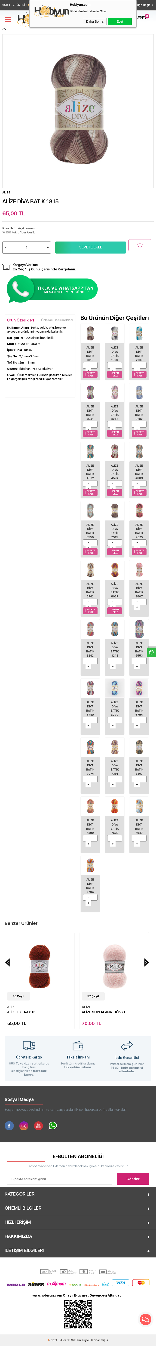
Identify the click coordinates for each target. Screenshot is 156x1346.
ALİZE (12, 1007)
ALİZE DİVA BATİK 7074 (90, 767)
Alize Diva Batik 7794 (90, 886)
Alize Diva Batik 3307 (139, 767)
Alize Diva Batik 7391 (115, 767)
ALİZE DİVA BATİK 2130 (139, 354)
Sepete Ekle (90, 247)
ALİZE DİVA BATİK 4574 (115, 472)
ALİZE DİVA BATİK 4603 (139, 472)
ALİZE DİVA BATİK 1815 (90, 354)
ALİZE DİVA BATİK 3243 (115, 649)
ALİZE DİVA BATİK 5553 (139, 649)
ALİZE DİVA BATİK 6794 (139, 708)
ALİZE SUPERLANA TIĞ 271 (103, 1012)
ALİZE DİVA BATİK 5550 (90, 531)
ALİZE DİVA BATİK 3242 (90, 649)
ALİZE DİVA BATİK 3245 (115, 413)
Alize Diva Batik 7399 (90, 827)
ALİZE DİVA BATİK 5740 (90, 708)
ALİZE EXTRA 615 (21, 1012)
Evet (119, 21)
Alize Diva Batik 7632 (115, 827)
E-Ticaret (64, 1340)
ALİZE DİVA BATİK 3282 (139, 413)
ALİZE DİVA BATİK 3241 (90, 413)
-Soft (52, 1340)
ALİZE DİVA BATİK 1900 (115, 354)
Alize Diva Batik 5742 (90, 590)
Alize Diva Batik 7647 (139, 827)
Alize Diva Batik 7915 (115, 531)
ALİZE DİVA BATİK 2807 (139, 590)
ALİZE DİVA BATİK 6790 (115, 708)
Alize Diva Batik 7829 (139, 531)
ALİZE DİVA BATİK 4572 (90, 472)
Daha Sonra (95, 21)
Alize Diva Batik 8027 (115, 590)
